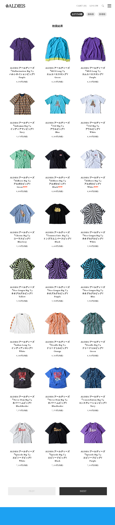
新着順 (102, 14)
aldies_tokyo (62, 467)
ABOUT (64, 437)
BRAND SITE (80, 437)
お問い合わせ (94, 444)
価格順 (91, 14)
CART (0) (81, 5)
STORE (51, 437)
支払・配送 (50, 444)
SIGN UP (57, 498)
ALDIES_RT (26, 467)
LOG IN (94, 5)
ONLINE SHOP (35, 437)
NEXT (83, 393)
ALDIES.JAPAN (98, 466)
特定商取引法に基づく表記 (26, 444)
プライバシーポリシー (72, 444)
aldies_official (62, 464)
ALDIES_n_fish (27, 464)
